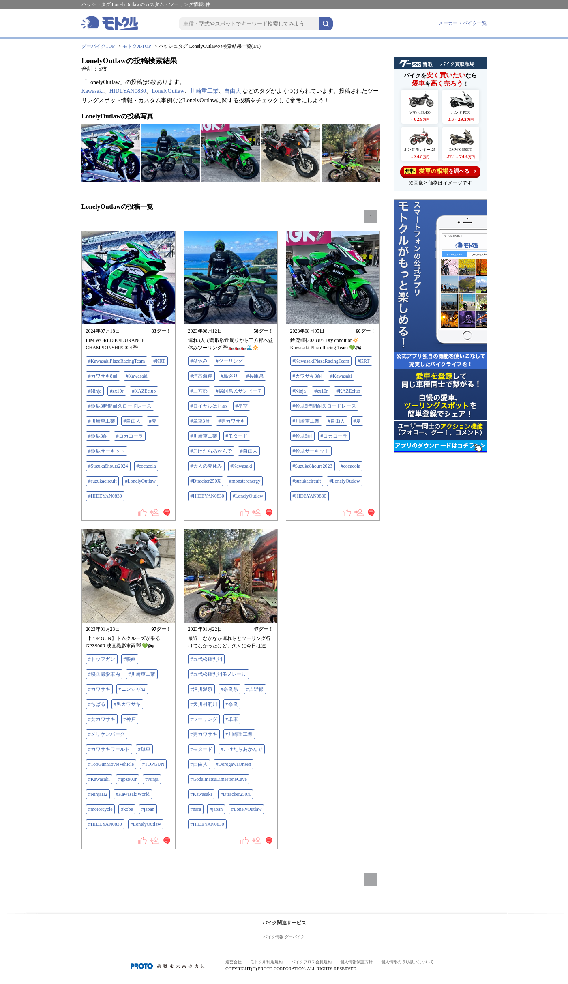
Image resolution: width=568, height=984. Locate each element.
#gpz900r (127, 779)
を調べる (440, 171)
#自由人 (132, 421)
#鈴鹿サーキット (106, 451)
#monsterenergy (244, 481)
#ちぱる (96, 704)
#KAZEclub (144, 391)
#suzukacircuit (102, 481)
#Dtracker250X (206, 481)
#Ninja (95, 391)
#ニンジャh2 (132, 689)
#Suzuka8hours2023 (312, 466)
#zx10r (116, 391)
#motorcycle (100, 809)
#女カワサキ (101, 719)
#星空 (242, 406)
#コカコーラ (129, 436)
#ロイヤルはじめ (209, 406)
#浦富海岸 (201, 376)
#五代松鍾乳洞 (206, 659)
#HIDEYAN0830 (105, 496)
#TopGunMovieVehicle (111, 764)
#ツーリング (229, 361)
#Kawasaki (137, 376)
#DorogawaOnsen (233, 764)
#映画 (130, 659)
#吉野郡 (255, 689)
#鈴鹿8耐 (98, 436)
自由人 (232, 91)
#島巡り (229, 376)
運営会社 (233, 962)
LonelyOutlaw (168, 91)
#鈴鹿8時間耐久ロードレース (120, 406)
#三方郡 (199, 391)
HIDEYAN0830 (127, 91)
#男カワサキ (232, 421)
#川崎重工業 (101, 421)
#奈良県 (229, 689)
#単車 (144, 749)
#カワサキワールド (109, 749)
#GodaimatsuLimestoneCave (219, 779)
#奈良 (232, 704)
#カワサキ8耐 (103, 376)
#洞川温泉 (201, 689)
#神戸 (130, 719)
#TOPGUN (153, 764)
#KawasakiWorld (133, 794)
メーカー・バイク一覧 (462, 23)
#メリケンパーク (106, 734)
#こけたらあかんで (211, 451)
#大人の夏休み (206, 466)
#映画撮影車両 (104, 674)
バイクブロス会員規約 (311, 962)
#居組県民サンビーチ (239, 391)
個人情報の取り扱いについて (407, 962)
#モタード (237, 436)
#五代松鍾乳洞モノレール (218, 674)
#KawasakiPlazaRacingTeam (116, 361)
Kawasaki (92, 91)
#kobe (127, 809)
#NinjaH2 (97, 794)
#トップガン (101, 659)
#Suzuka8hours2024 (108, 466)
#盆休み (199, 361)
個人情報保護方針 (356, 962)
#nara (196, 809)
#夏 (152, 421)
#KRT (159, 361)
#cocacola (146, 466)
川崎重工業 (204, 91)
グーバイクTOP (98, 46)
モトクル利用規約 (266, 962)
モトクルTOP (136, 46)
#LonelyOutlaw (140, 481)
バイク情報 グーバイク (284, 937)
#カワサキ (99, 689)
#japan (147, 809)
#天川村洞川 (204, 704)
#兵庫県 (255, 376)
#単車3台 (200, 421)
